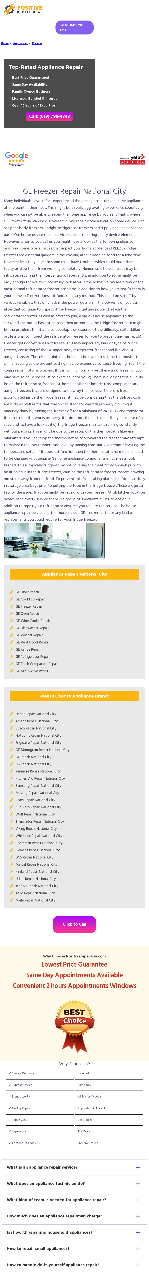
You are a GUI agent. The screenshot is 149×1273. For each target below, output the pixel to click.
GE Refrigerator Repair (33, 657)
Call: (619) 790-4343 (49, 116)
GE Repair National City (33, 757)
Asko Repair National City (35, 893)
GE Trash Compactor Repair (37, 664)
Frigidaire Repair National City (38, 743)
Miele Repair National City (35, 900)
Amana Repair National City (37, 721)
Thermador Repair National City (40, 822)
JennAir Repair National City (37, 886)
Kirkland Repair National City (37, 872)
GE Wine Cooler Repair (33, 621)
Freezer (37, 43)
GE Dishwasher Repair (32, 628)
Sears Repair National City (35, 800)
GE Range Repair (28, 650)
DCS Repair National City (34, 857)
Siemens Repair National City (38, 850)
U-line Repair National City (36, 879)
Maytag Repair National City (37, 793)
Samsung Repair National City (38, 786)
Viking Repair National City (36, 829)
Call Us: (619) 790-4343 (71, 27)
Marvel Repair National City (36, 865)
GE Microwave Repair (32, 671)
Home (5, 43)
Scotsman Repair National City (39, 843)
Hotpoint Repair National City (38, 736)
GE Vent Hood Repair (32, 642)
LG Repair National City (33, 764)
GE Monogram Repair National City (42, 750)
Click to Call (74, 924)
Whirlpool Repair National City (39, 836)
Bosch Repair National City (36, 728)
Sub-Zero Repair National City (38, 807)
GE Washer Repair (29, 635)
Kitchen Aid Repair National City (40, 779)
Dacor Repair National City (36, 714)
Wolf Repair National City (35, 814)
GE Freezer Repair (29, 607)
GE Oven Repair (27, 614)
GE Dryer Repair (27, 592)
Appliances (20, 43)
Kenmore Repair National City (38, 771)
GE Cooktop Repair (30, 599)
